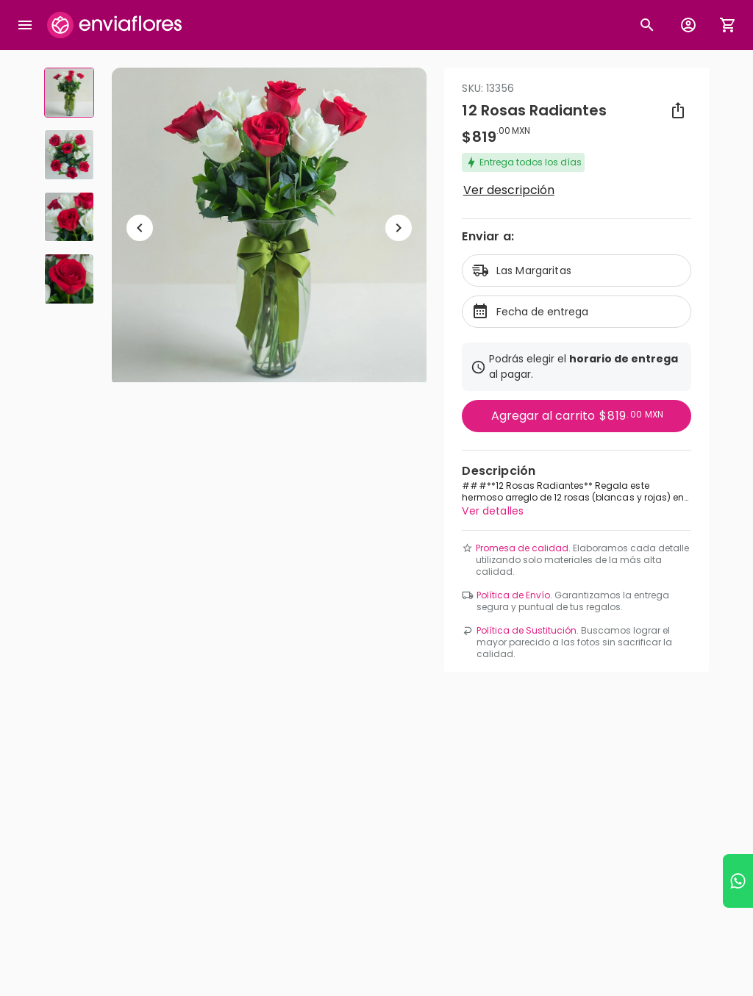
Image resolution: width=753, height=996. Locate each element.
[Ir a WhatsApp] (738, 881)
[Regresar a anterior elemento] (139, 228)
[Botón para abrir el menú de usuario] (688, 25)
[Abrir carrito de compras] (728, 25)
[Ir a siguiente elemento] (398, 228)
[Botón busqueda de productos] (647, 25)
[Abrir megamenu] (25, 25)
